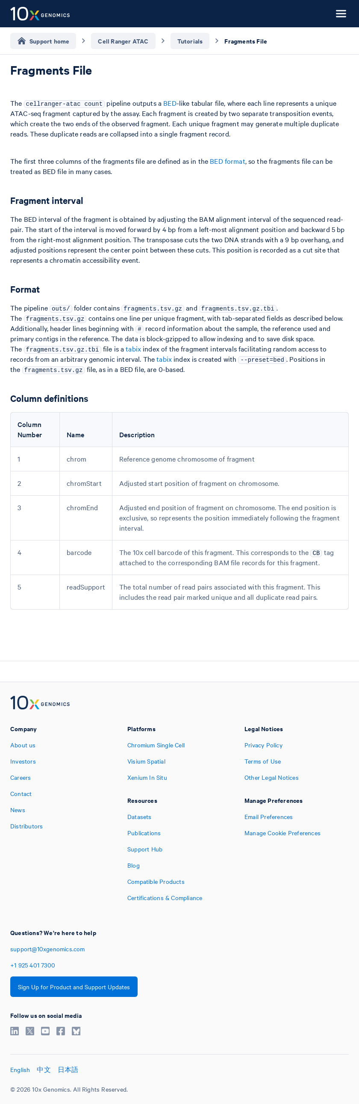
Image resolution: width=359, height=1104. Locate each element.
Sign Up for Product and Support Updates (74, 986)
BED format (227, 161)
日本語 (68, 1069)
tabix (133, 348)
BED (169, 102)
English (20, 1069)
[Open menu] (341, 13)
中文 (43, 1069)
